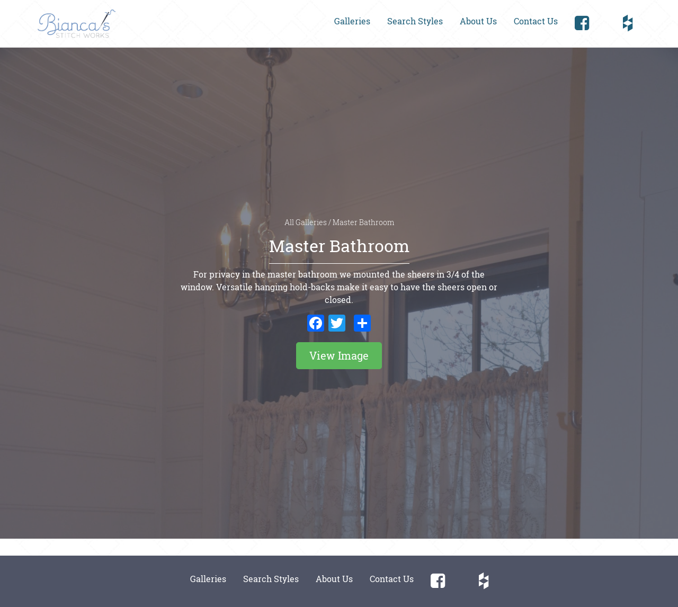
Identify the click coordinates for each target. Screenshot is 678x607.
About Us (478, 20)
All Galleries (306, 222)
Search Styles (415, 20)
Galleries (352, 20)
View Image (339, 355)
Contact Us (536, 20)
